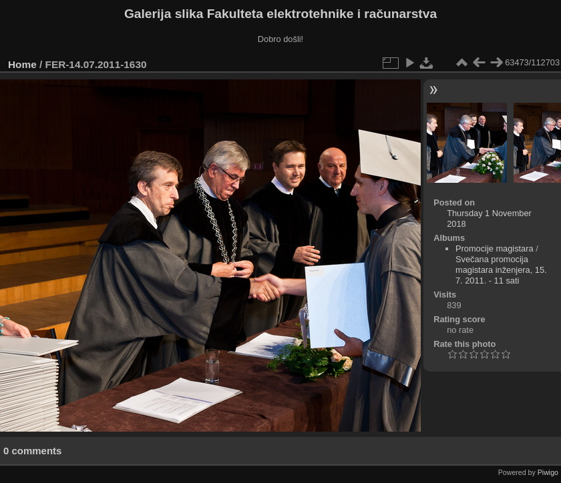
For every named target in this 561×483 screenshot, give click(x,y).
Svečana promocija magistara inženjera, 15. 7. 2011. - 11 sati (501, 270)
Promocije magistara (494, 249)
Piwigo (548, 472)
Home (22, 64)
